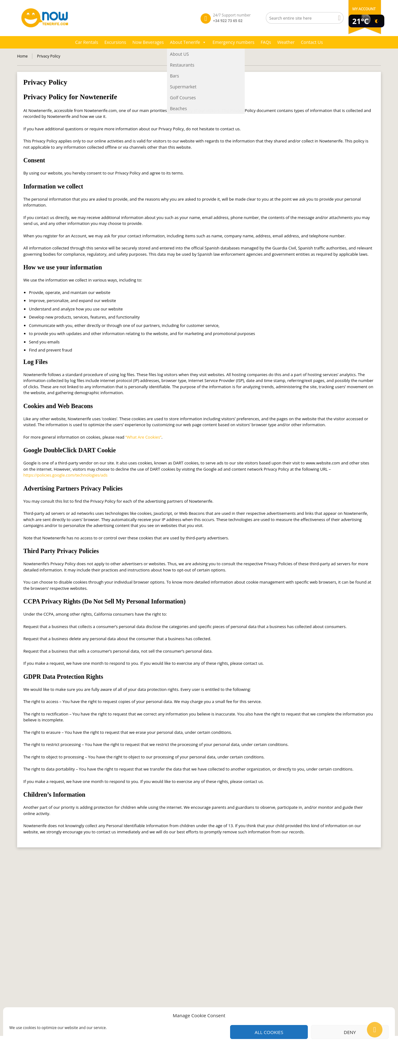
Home (22, 56)
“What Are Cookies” (143, 437)
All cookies (269, 1032)
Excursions (115, 42)
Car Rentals (86, 42)
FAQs (266, 42)
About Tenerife (188, 42)
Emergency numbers (233, 42)
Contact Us (312, 42)
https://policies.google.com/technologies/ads (65, 475)
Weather (286, 42)
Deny (350, 1032)
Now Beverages (148, 42)
